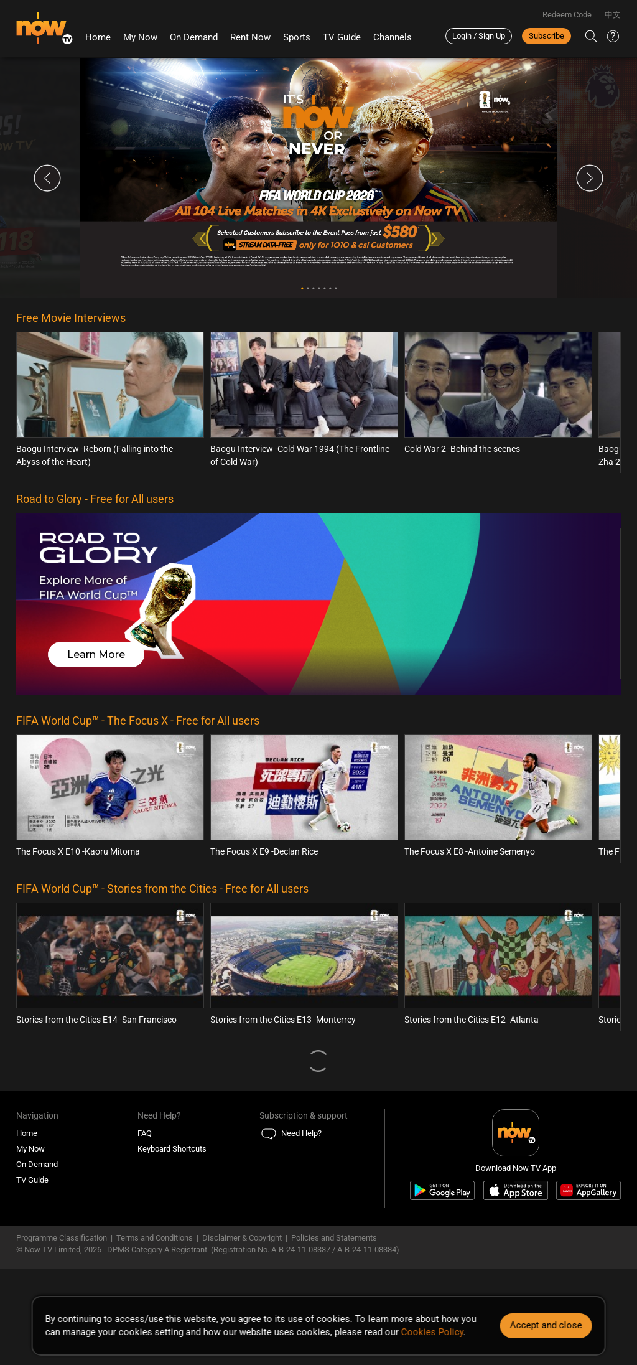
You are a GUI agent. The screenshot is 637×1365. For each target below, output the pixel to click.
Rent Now (250, 37)
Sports (296, 37)
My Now (140, 37)
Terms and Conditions (154, 1237)
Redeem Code (567, 14)
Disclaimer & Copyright (242, 1237)
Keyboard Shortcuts (172, 1148)
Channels (392, 37)
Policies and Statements (334, 1237)
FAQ (144, 1133)
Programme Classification (61, 1237)
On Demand (194, 37)
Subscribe (546, 35)
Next (589, 178)
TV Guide (342, 37)
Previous (47, 178)
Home (98, 37)
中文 (613, 14)
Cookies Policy (432, 1332)
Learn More (96, 654)
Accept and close (545, 1325)
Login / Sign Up (478, 35)
